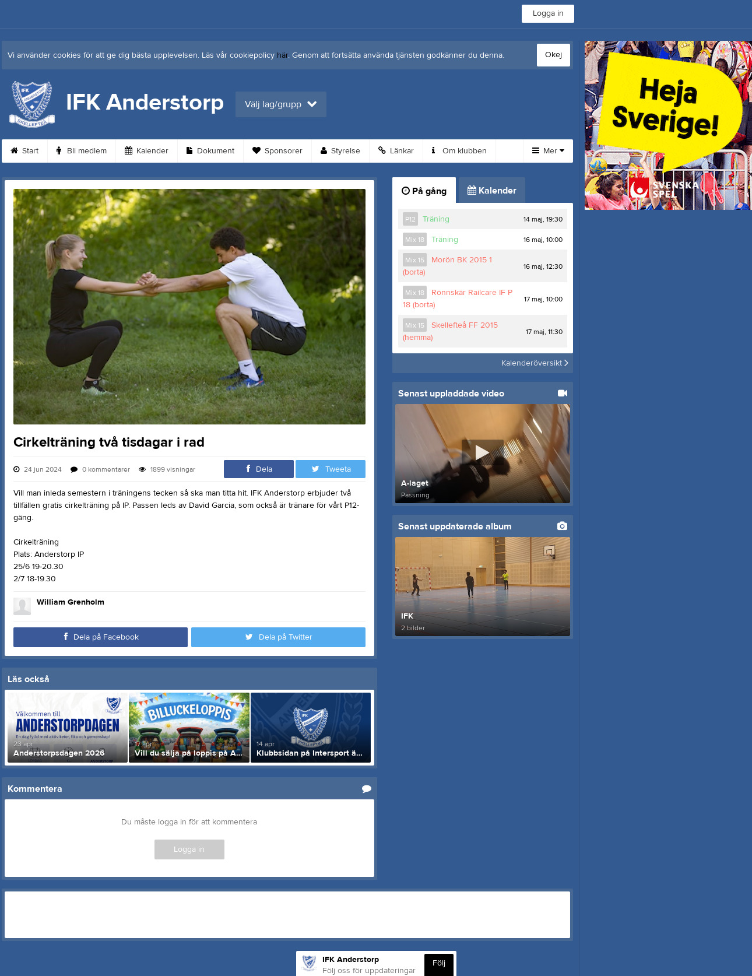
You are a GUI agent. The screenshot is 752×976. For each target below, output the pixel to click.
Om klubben (459, 151)
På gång (424, 191)
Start (24, 151)
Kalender (146, 151)
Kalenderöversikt (534, 363)
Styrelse (340, 151)
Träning (436, 219)
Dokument (210, 151)
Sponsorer (277, 151)
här (282, 55)
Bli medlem (82, 151)
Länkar (396, 151)
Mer (548, 151)
